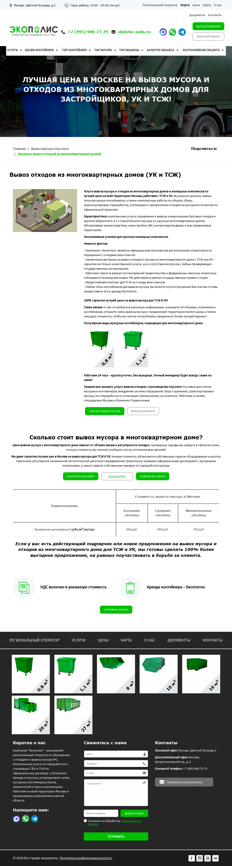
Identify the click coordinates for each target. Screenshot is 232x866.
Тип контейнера (74, 50)
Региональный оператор (160, 5)
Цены (196, 5)
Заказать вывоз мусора (105, 411)
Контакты (214, 15)
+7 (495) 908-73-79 (88, 32)
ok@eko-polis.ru (134, 32)
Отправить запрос (116, 609)
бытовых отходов (201, 216)
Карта (207, 5)
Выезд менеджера (208, 26)
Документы (197, 15)
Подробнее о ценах (152, 476)
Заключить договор (80, 476)
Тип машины (129, 50)
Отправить (116, 836)
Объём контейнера (39, 50)
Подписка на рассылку (184, 782)
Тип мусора (103, 50)
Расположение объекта (201, 50)
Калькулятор (117, 476)
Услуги (184, 5)
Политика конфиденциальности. (86, 858)
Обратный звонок (208, 36)
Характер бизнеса (160, 50)
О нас (217, 5)
